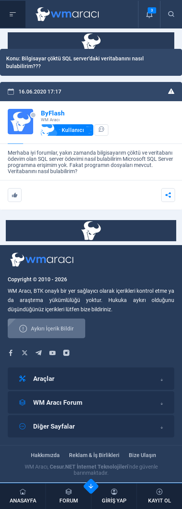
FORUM (68, 496)
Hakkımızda (45, 455)
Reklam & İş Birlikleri (94, 455)
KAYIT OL (159, 496)
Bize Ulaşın (142, 455)
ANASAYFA (23, 496)
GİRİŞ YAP (113, 496)
